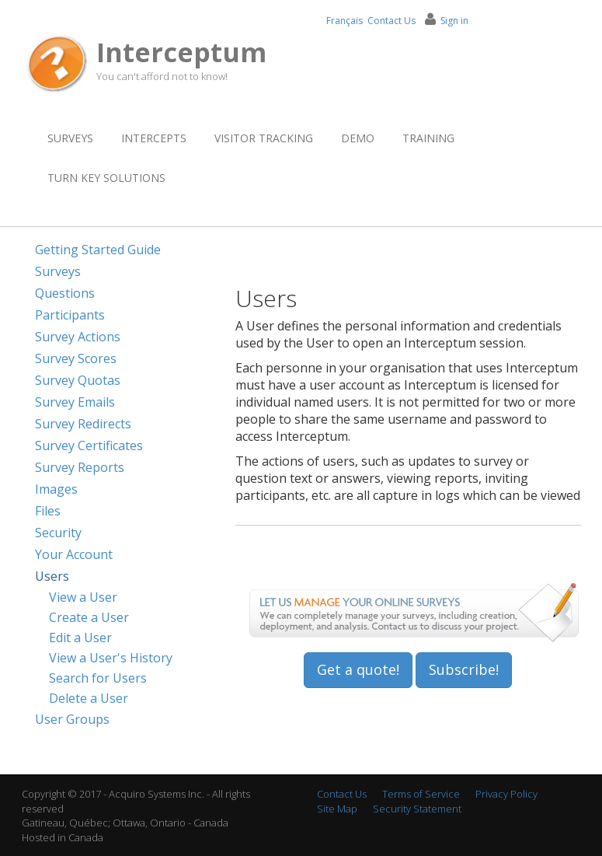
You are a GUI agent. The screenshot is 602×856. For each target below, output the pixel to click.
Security (58, 532)
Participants (70, 314)
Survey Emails (75, 402)
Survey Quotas (77, 380)
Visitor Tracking (263, 138)
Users (52, 576)
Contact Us (391, 20)
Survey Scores (76, 358)
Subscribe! (464, 669)
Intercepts (153, 138)
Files (48, 510)
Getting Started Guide (98, 249)
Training (428, 138)
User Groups (72, 719)
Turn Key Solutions (106, 177)
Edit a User (80, 637)
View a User (83, 597)
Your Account (74, 554)
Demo (357, 138)
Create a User (89, 617)
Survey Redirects (83, 423)
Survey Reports (79, 467)
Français (344, 20)
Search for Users (98, 678)
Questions (65, 293)
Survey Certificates (89, 445)
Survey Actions (77, 336)
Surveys (70, 138)
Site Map (337, 809)
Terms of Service (421, 794)
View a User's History (110, 657)
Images (56, 489)
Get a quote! (358, 669)
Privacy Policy (506, 794)
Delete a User (88, 698)
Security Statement (417, 809)
